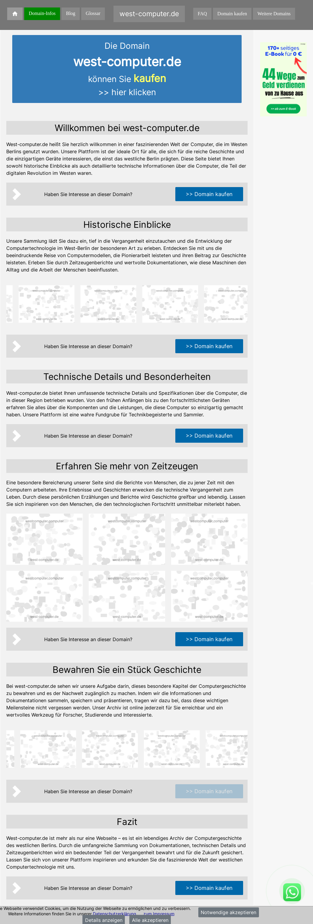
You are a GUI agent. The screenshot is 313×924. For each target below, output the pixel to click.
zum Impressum (158, 913)
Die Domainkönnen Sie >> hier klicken (127, 69)
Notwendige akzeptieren (228, 912)
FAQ (202, 13)
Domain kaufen (232, 13)
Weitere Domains (274, 13)
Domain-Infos (42, 13)
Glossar (93, 13)
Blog (70, 13)
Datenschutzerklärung (114, 913)
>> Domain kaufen (209, 194)
